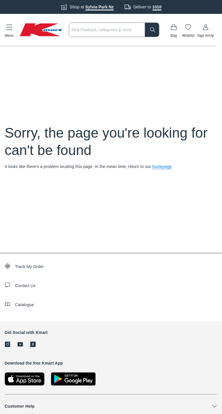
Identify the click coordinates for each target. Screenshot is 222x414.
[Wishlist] (188, 30)
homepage (162, 166)
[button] (9, 30)
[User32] (205, 30)
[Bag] (173, 30)
